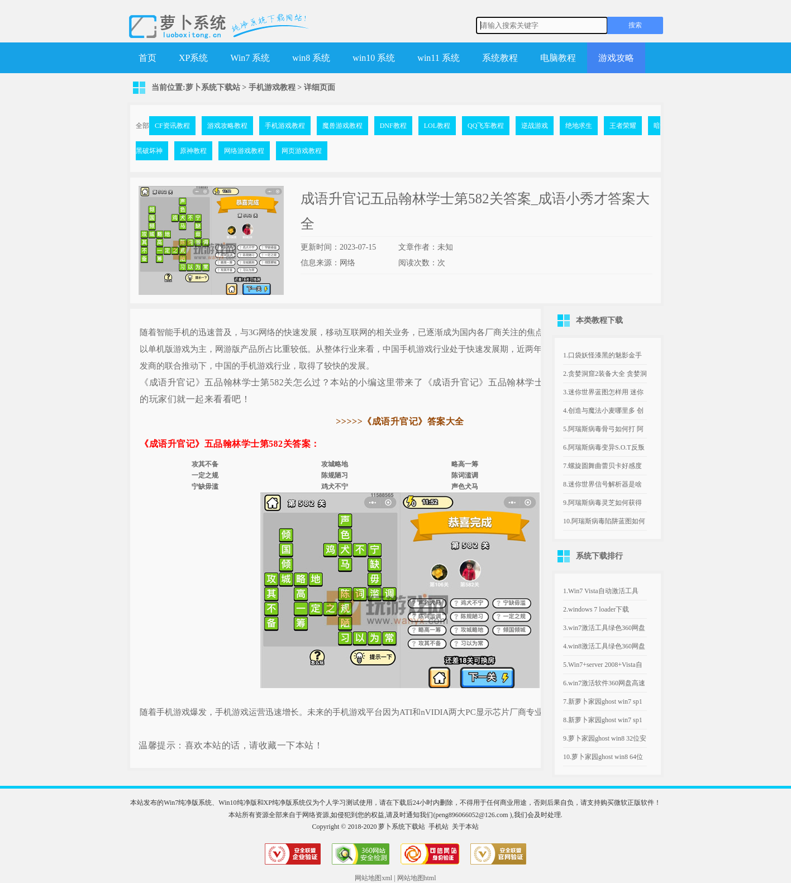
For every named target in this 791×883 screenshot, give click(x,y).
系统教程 (500, 58)
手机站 (438, 827)
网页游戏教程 (302, 151)
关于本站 (465, 827)
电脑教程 (558, 58)
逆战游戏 (534, 126)
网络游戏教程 (244, 151)
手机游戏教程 (272, 87)
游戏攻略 (616, 58)
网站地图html (416, 878)
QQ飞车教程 (486, 126)
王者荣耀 (622, 126)
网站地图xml (373, 878)
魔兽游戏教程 (342, 126)
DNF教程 (393, 126)
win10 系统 (373, 58)
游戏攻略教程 (227, 126)
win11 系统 (438, 58)
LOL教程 (437, 126)
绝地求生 (578, 126)
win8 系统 (311, 58)
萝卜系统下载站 (212, 87)
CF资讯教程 (172, 126)
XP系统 (193, 58)
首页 (147, 58)
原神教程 (193, 151)
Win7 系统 (250, 58)
